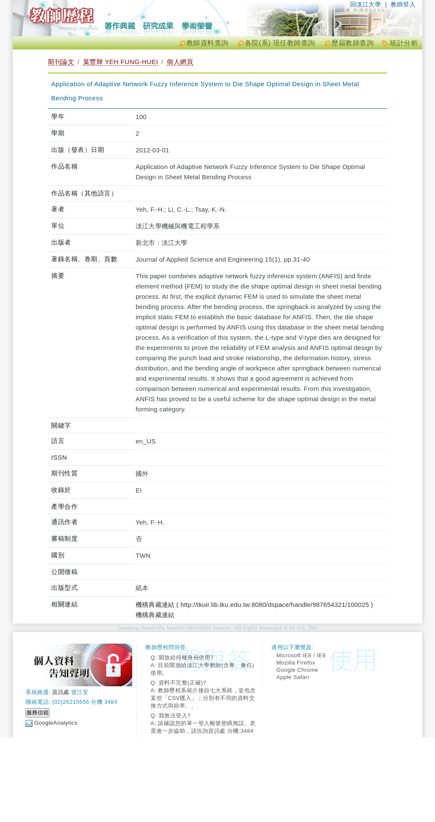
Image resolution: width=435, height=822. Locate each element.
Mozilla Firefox (295, 662)
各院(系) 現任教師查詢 (280, 43)
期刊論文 (61, 61)
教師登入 (403, 4)
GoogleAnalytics (55, 723)
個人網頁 (180, 61)
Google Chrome (297, 670)
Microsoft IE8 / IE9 (301, 655)
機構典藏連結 (155, 614)
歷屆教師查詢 (352, 43)
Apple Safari (292, 677)
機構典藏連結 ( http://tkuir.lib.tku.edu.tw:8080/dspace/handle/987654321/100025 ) (254, 604)
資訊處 (61, 692)
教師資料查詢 (207, 43)
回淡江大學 (365, 4)
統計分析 (404, 43)
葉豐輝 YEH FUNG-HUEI (120, 61)
